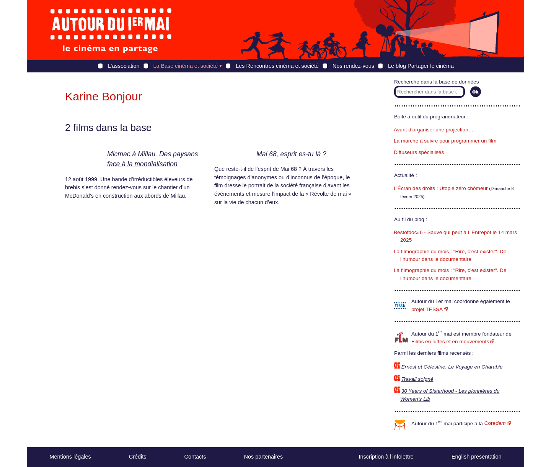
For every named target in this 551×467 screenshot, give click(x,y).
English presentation (476, 457)
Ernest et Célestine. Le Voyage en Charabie (452, 367)
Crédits (138, 457)
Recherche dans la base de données (436, 82)
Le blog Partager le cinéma (421, 66)
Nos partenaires (263, 457)
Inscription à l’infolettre (386, 457)
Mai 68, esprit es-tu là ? (291, 154)
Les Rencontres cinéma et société (277, 66)
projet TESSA (427, 309)
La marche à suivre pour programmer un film (445, 141)
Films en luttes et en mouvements (450, 341)
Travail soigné (417, 379)
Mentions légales (70, 457)
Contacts (195, 457)
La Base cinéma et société (185, 66)
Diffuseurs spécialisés (419, 152)
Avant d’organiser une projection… (433, 130)
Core (495, 423)
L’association (123, 66)
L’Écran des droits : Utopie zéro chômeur (441, 188)
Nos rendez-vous (353, 66)
